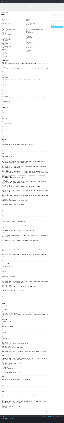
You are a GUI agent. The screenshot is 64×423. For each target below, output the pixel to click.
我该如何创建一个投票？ (5, 40)
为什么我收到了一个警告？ (5, 44)
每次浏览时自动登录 (53, 25)
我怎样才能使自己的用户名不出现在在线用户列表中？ (9, 29)
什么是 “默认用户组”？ (28, 24)
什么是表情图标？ (4, 51)
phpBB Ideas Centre (24, 395)
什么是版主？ (27, 20)
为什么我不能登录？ (4, 22)
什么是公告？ (4, 54)
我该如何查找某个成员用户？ (29, 38)
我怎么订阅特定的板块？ (29, 43)
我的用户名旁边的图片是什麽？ (6, 32)
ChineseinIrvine (6, 418)
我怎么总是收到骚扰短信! (29, 28)
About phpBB (44, 390)
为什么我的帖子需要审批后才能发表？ (7, 46)
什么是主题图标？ (4, 56)
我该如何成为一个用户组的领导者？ (30, 22)
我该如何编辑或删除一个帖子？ (6, 38)
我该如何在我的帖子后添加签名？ (6, 39)
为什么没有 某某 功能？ (29, 51)
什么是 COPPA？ (4, 20)
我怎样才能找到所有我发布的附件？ (30, 47)
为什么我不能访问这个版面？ (6, 42)
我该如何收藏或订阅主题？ (29, 42)
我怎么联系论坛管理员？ (29, 52)
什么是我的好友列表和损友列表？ (30, 32)
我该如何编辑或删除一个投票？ (6, 41)
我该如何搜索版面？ (28, 35)
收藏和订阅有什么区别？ (29, 41)
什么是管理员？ (28, 19)
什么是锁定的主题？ (4, 55)
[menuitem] (6, 1)
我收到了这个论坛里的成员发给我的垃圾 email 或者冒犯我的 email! (34, 29)
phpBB (15, 129)
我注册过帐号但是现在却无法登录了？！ (7, 23)
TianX (12, 418)
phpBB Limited (11, 390)
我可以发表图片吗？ (4, 52)
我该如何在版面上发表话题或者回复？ (7, 37)
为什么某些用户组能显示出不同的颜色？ (31, 23)
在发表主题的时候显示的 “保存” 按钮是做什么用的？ (8, 45)
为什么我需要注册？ (4, 19)
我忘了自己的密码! (4, 24)
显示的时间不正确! (4, 30)
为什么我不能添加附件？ (5, 43)
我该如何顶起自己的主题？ (5, 47)
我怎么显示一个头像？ (5, 33)
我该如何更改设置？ (4, 28)
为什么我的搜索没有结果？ (29, 36)
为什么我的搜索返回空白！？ (29, 37)
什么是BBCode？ (4, 50)
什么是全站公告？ (4, 53)
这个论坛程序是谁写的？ (29, 50)
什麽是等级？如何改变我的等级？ (6, 34)
